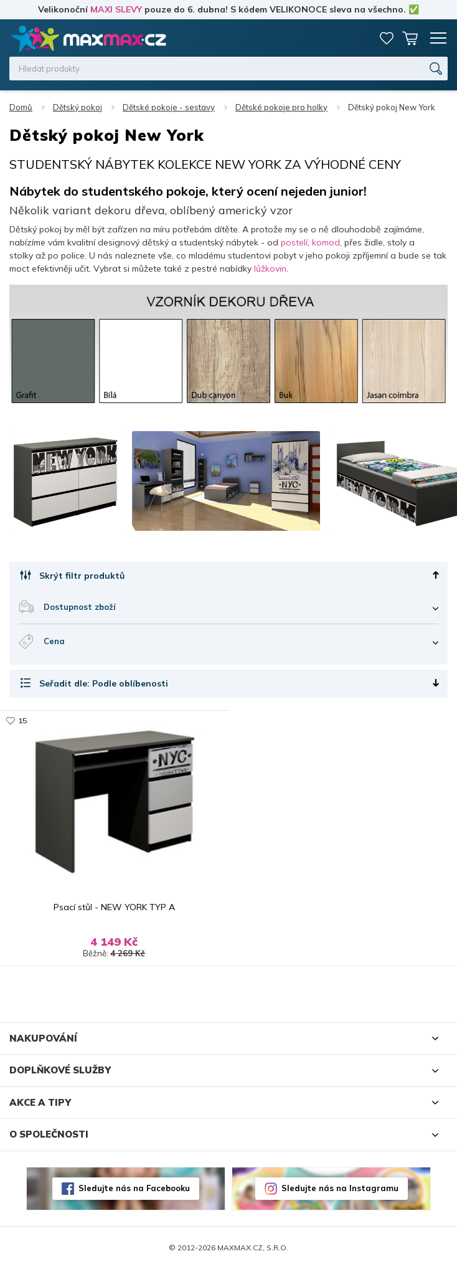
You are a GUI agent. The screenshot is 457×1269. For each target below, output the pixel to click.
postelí (294, 242)
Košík (410, 38)
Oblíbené (386, 38)
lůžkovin (270, 268)
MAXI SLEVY (116, 9)
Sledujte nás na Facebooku (134, 1188)
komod (326, 242)
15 (22, 720)
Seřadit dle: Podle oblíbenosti (103, 683)
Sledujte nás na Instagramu (339, 1188)
